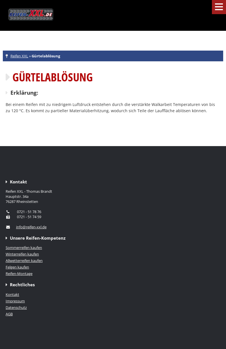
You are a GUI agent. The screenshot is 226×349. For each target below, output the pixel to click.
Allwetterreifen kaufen (24, 260)
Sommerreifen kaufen (24, 247)
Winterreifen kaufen (22, 254)
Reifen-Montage (19, 273)
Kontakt (12, 294)
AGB (9, 314)
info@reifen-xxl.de (31, 226)
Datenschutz (16, 307)
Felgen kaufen (17, 267)
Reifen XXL (19, 55)
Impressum (15, 301)
